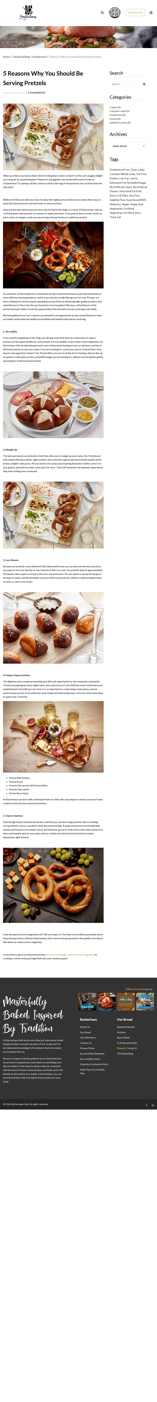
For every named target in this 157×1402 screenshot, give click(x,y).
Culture (113, 107)
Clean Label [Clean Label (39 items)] (137, 169)
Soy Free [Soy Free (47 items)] (134, 195)
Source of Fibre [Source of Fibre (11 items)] (119, 195)
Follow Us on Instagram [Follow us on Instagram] (139, 989)
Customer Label (118, 111)
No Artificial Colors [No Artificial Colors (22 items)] (121, 187)
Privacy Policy (87, 1048)
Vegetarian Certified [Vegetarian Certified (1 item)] (122, 212)
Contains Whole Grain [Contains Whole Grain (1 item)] (122, 174)
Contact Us (86, 1043)
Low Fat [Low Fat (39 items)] (124, 178)
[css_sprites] (114, 12)
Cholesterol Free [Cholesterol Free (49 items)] (119, 169)
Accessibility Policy (90, 1058)
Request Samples (127, 1048)
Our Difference (88, 1037)
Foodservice (36, 92)
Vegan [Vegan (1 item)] (125, 204)
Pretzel (113, 118)
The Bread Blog (125, 1053)
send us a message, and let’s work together (70, 954)
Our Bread (85, 1032)
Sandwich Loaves (118, 122)
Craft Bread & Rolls (127, 1043)
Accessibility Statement (92, 1053)
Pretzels (121, 1032)
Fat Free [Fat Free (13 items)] (141, 174)
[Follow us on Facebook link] (146, 1105)
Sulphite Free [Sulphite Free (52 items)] (117, 200)
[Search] (102, 12)
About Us (85, 1027)
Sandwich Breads (126, 1027)
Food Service (135, 12)
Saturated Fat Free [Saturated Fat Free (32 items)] (130, 191)
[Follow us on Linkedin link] (153, 1105)
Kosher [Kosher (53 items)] (114, 178)
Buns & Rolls (123, 1037)
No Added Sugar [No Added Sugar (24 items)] (136, 182)
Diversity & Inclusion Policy (94, 1064)
